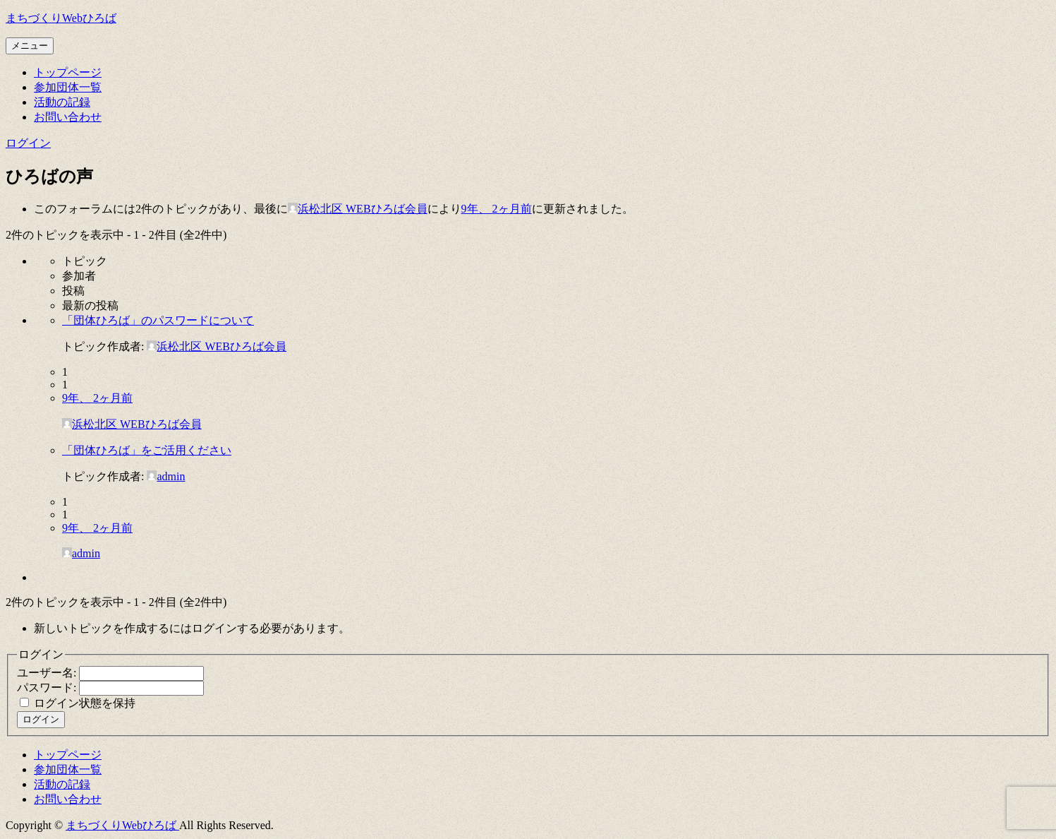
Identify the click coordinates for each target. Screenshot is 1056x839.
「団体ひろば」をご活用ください (146, 450)
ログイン (28, 143)
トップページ (68, 72)
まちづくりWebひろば (61, 18)
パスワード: (48, 688)
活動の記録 (62, 102)
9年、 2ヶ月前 (496, 209)
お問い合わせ (68, 117)
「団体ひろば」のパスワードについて (158, 320)
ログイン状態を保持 (84, 703)
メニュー (29, 45)
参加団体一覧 (68, 87)
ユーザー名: (48, 673)
